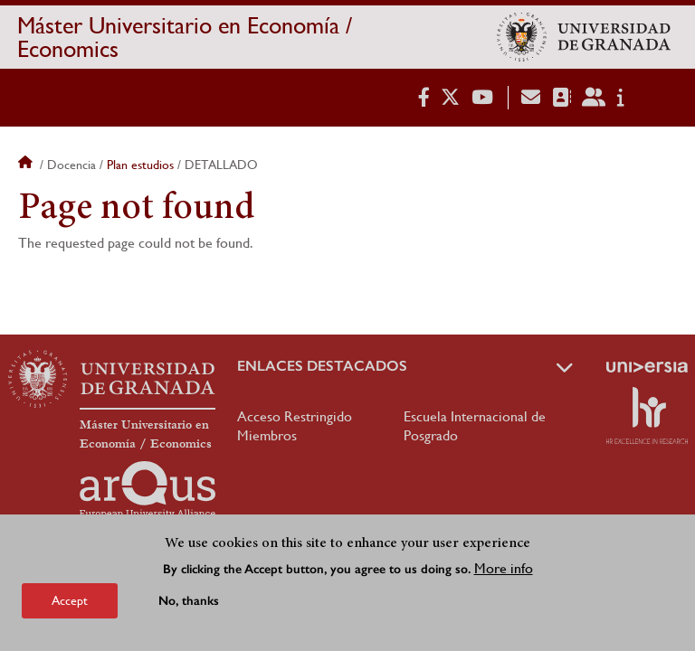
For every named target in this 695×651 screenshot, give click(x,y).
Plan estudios (140, 164)
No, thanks (188, 605)
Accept (70, 605)
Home (27, 165)
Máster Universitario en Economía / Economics (184, 37)
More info (503, 572)
